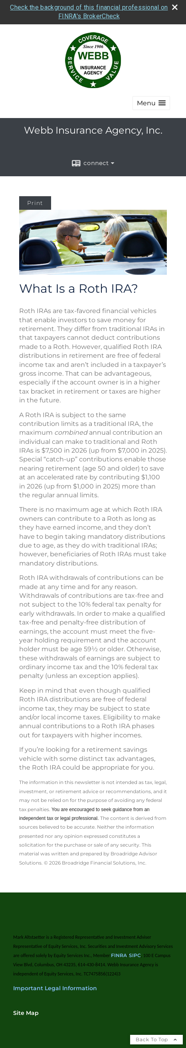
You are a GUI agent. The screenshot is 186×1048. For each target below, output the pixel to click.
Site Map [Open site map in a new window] (26, 1011)
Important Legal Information (55, 986)
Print (35, 201)
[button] (151, 101)
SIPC (135, 954)
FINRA (119, 954)
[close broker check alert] (175, 5)
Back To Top (156, 1038)
